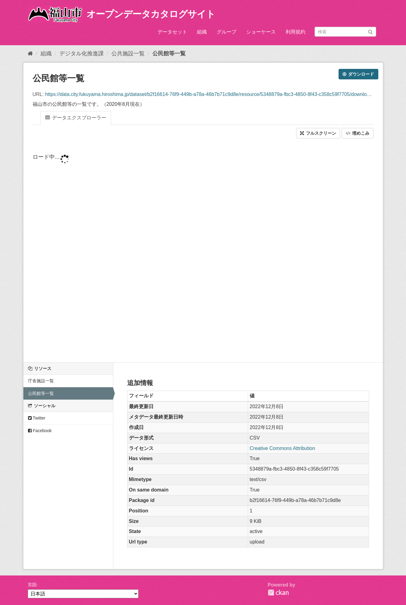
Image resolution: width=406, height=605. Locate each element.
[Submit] (370, 31)
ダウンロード (358, 74)
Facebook (40, 430)
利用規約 (295, 31)
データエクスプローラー (75, 117)
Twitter (37, 418)
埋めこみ (358, 133)
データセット (172, 31)
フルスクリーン (318, 133)
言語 (32, 584)
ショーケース (261, 31)
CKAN (278, 592)
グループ (226, 31)
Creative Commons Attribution (282, 448)
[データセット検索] (345, 32)
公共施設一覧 (128, 53)
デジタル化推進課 (81, 53)
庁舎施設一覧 (41, 380)
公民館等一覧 (169, 53)
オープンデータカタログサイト (150, 14)
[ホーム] (30, 53)
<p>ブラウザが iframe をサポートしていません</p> (203, 251)
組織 (202, 31)
